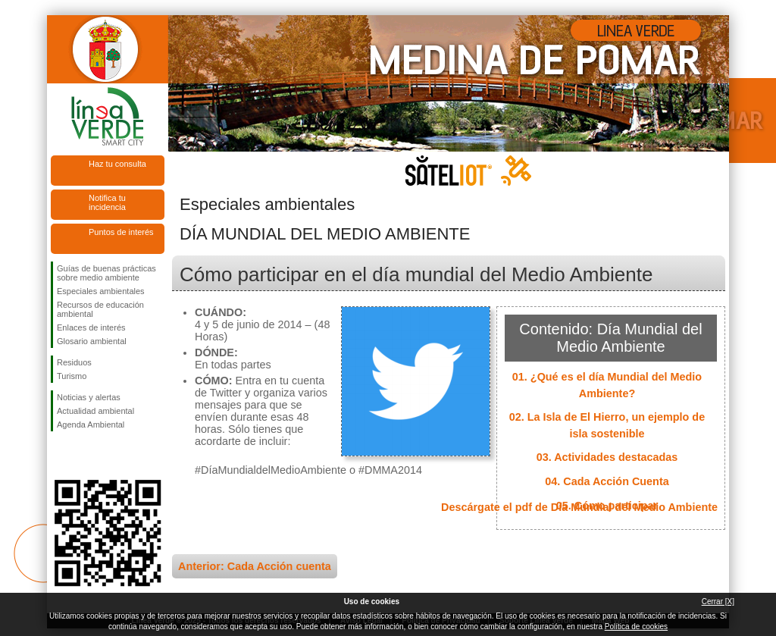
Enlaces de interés (91, 327)
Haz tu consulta (117, 163)
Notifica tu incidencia (107, 202)
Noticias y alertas (88, 397)
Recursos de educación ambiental (100, 309)
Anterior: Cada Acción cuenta (254, 566)
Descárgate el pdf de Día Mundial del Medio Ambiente (579, 507)
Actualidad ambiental (95, 410)
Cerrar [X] (718, 601)
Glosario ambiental (92, 341)
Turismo (71, 376)
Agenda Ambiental (90, 424)
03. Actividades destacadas (607, 457)
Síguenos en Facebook (60, 455)
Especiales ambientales (101, 291)
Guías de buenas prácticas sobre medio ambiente (106, 273)
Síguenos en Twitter (85, 455)
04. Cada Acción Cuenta (606, 481)
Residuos (74, 362)
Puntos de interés (121, 232)
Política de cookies (636, 626)
